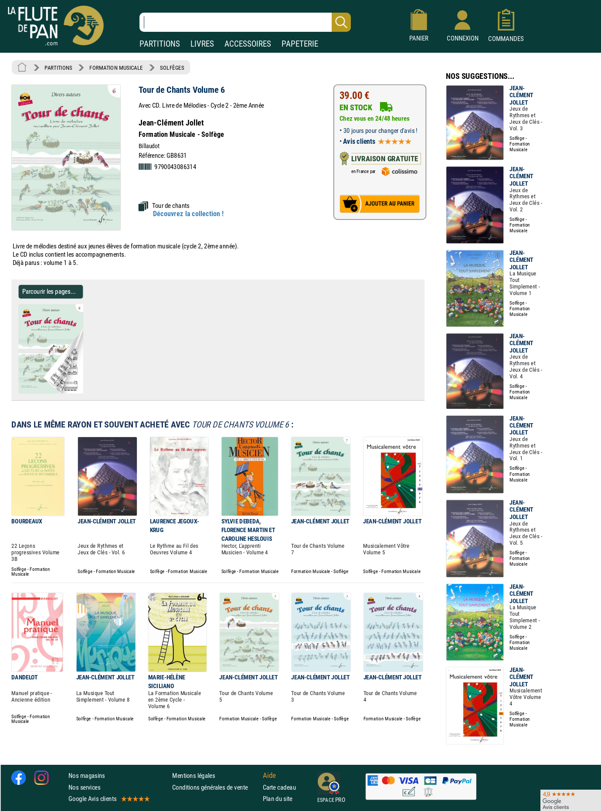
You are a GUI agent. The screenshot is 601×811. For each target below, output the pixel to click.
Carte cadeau (279, 787)
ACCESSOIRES (247, 44)
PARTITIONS (159, 44)
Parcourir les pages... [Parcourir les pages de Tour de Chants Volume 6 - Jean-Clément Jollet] (49, 291)
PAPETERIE (300, 44)
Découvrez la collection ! (188, 214)
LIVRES (202, 44)
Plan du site (277, 798)
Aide (269, 775)
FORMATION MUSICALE (116, 67)
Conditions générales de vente (215, 787)
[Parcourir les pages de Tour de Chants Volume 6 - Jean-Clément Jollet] (79, 391)
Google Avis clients (108, 798)
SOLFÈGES (172, 67)
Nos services (84, 787)
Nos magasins (86, 775)
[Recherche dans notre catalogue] (245, 22)
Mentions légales (193, 775)
